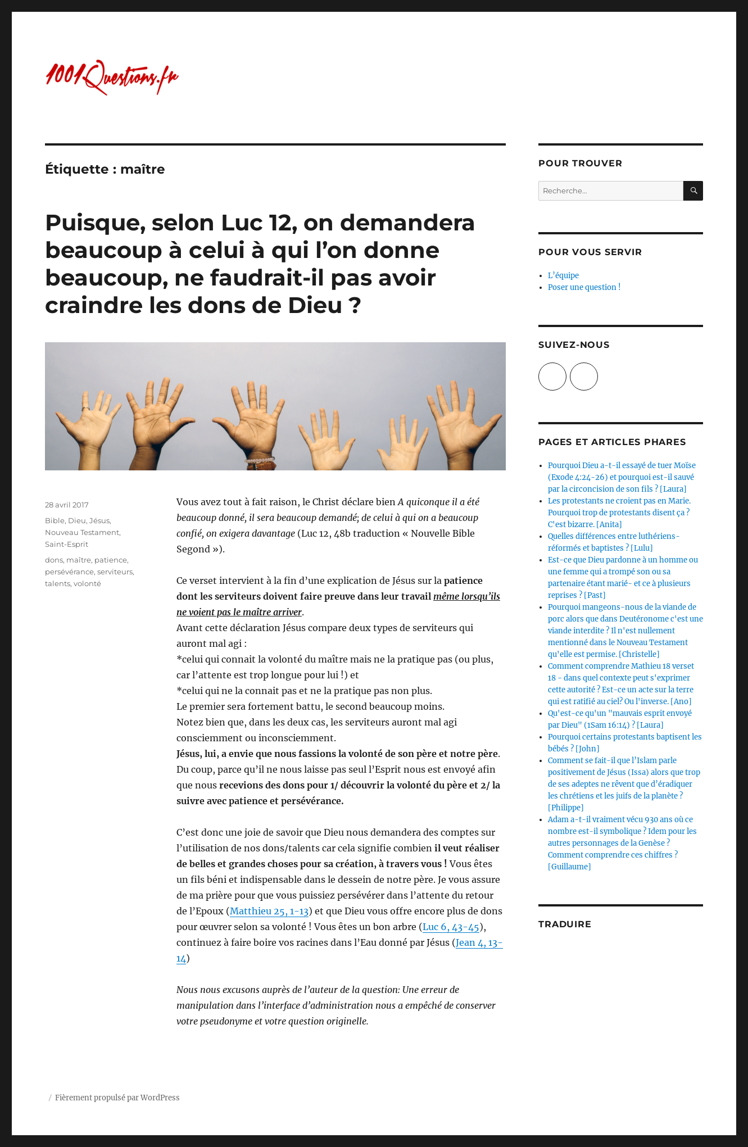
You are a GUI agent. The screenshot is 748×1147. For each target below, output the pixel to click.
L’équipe (563, 275)
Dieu (77, 520)
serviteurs (115, 571)
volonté (87, 583)
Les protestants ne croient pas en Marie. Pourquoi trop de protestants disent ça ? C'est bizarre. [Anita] (619, 512)
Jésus (99, 520)
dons (54, 559)
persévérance (69, 571)
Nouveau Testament (82, 532)
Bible (55, 520)
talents (57, 583)
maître (78, 559)
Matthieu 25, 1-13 (269, 911)
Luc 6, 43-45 (451, 926)
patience (110, 559)
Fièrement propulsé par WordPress (117, 1098)
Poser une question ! (584, 287)
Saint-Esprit (66, 544)
